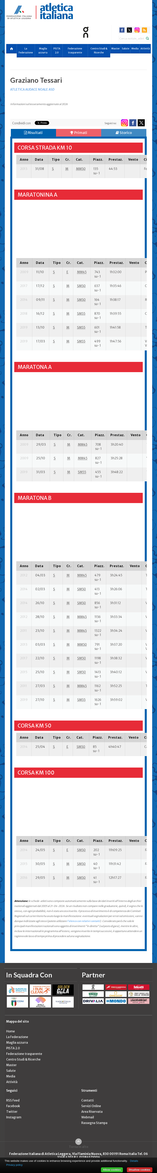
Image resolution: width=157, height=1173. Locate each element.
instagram (137, 30)
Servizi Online (91, 1106)
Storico (124, 132)
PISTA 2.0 (56, 50)
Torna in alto (78, 1146)
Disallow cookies (139, 1169)
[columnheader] (23, 159)
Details (134, 1160)
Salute (125, 48)
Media (135, 48)
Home (10, 1031)
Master (115, 48)
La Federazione (26, 50)
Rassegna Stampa (94, 1123)
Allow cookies (112, 1169)
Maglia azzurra (42, 50)
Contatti (87, 1100)
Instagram (13, 1117)
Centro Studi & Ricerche (99, 50)
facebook (121, 30)
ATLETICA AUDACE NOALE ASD (32, 89)
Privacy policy (14, 1164)
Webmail (87, 1117)
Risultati (33, 132)
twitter (129, 30)
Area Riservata (92, 1112)
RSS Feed (12, 1100)
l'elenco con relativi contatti (83, 921)
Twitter (11, 1112)
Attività (145, 48)
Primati (78, 132)
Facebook (13, 1106)
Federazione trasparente (75, 50)
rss (144, 30)
